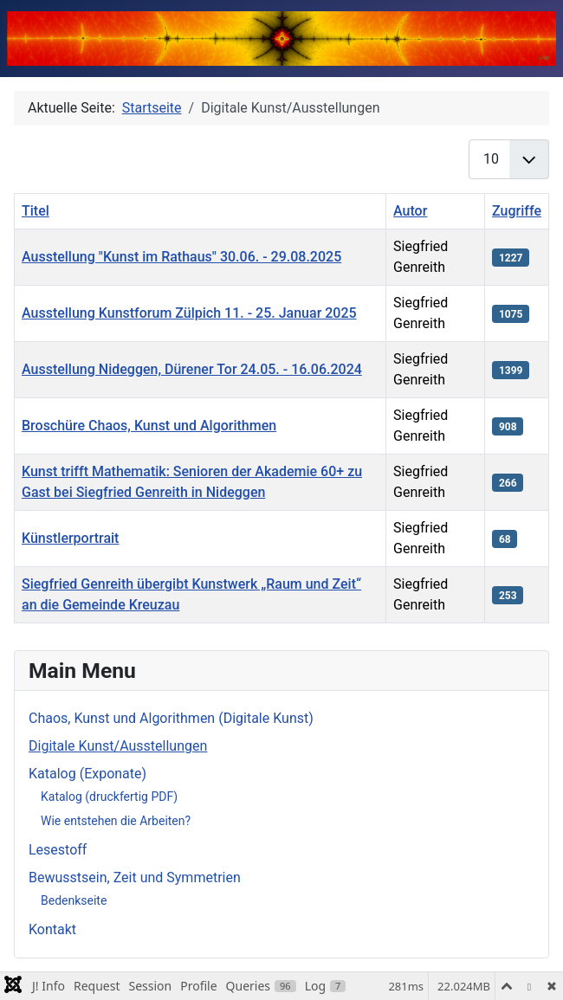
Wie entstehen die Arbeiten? (116, 821)
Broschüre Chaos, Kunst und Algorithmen (149, 425)
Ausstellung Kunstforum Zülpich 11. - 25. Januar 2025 (189, 313)
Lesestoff (58, 850)
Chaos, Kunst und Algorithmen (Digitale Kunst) (171, 718)
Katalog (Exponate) (87, 773)
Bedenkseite (74, 900)
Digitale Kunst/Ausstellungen (118, 746)
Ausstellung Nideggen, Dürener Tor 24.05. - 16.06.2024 (192, 369)
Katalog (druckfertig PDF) (109, 796)
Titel (35, 211)
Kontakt (52, 929)
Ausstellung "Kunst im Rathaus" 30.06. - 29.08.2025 (181, 256)
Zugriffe (516, 211)
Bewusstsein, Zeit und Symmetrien (135, 877)
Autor (410, 211)
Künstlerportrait (70, 538)
